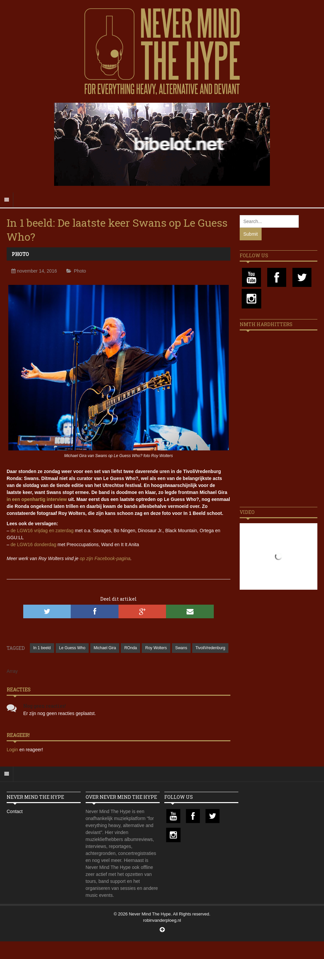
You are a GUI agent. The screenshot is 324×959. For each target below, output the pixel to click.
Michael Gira (105, 648)
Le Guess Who (72, 648)
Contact (15, 811)
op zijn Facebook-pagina (105, 558)
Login (13, 749)
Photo (20, 254)
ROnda (130, 648)
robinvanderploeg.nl (162, 920)
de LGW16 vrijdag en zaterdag (42, 530)
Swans (181, 648)
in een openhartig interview (37, 499)
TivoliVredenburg (210, 648)
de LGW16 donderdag (33, 544)
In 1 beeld (42, 648)
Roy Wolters (156, 648)
